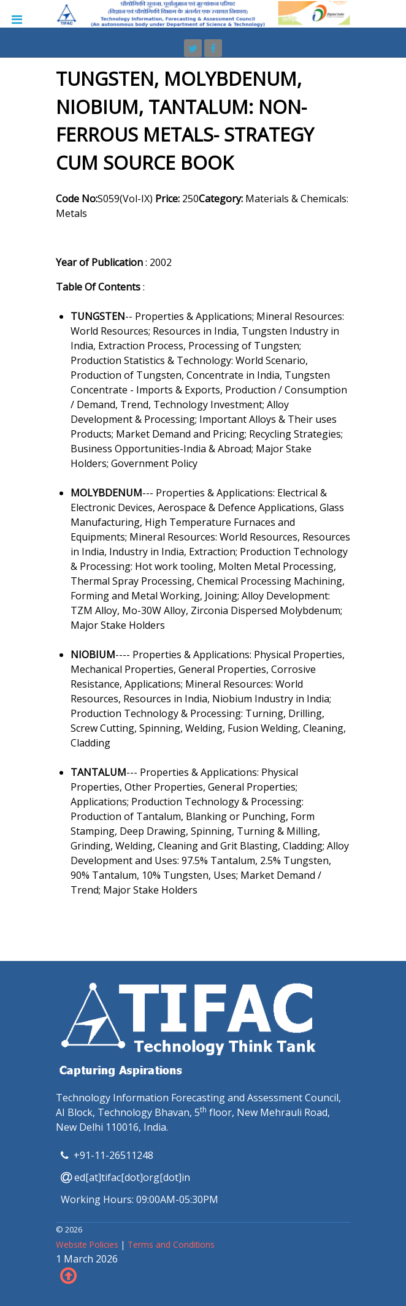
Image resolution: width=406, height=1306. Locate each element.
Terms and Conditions (171, 1244)
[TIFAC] (203, 13)
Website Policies (88, 1244)
